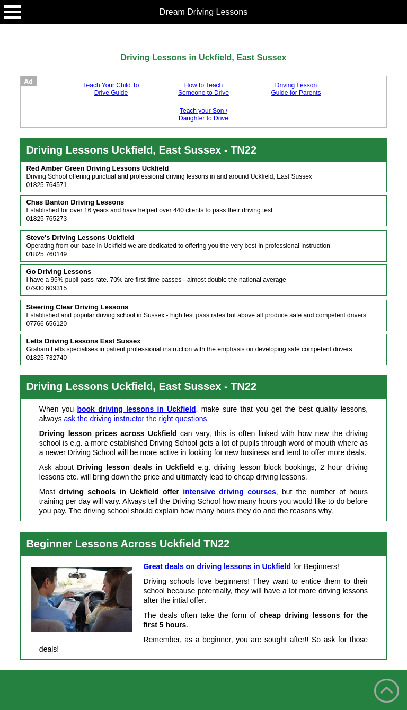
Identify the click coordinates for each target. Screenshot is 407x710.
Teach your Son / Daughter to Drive (203, 114)
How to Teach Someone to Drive (203, 89)
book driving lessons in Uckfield (136, 409)
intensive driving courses (229, 491)
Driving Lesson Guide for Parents (296, 89)
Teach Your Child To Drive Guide (111, 89)
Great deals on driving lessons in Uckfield (217, 566)
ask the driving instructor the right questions (135, 418)
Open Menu (12, 12)
